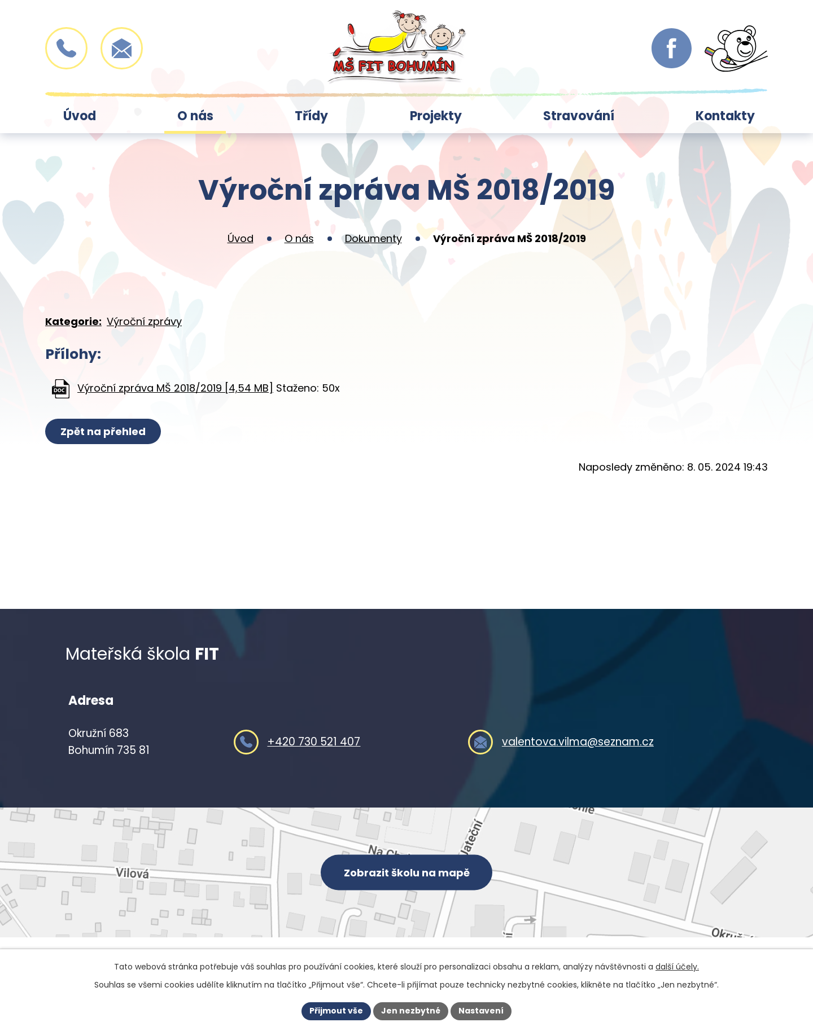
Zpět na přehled (103, 431)
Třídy (311, 116)
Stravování (578, 116)
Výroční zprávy (144, 321)
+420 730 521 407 (313, 741)
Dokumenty (373, 238)
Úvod (79, 116)
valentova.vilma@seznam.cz (578, 741)
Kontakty (725, 116)
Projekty (436, 116)
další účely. (677, 966)
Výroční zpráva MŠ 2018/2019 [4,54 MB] (175, 388)
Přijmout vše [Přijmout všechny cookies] (336, 1010)
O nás (195, 116)
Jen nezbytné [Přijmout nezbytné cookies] (410, 1010)
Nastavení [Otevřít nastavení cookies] (481, 1010)
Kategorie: (73, 321)
